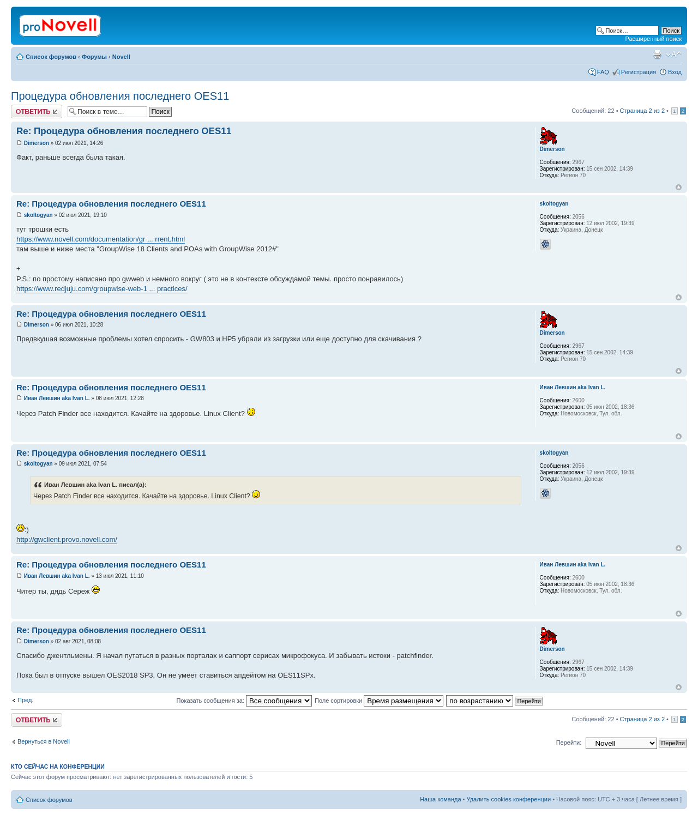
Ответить (36, 111)
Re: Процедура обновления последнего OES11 (123, 131)
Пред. (25, 700)
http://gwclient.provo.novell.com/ (66, 539)
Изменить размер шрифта (674, 54)
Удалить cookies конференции (509, 799)
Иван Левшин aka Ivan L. (57, 398)
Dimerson (36, 143)
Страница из (642, 110)
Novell (121, 56)
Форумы (94, 56)
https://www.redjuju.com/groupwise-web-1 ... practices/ (102, 289)
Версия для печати (657, 54)
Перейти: (569, 742)
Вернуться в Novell (43, 741)
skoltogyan (38, 215)
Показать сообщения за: (244, 700)
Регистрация (638, 72)
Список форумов (51, 56)
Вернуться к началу (679, 187)
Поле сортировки (379, 700)
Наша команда (440, 799)
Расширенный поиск (653, 38)
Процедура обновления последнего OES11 (120, 96)
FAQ (603, 72)
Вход (675, 72)
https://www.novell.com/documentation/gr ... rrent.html (100, 239)
